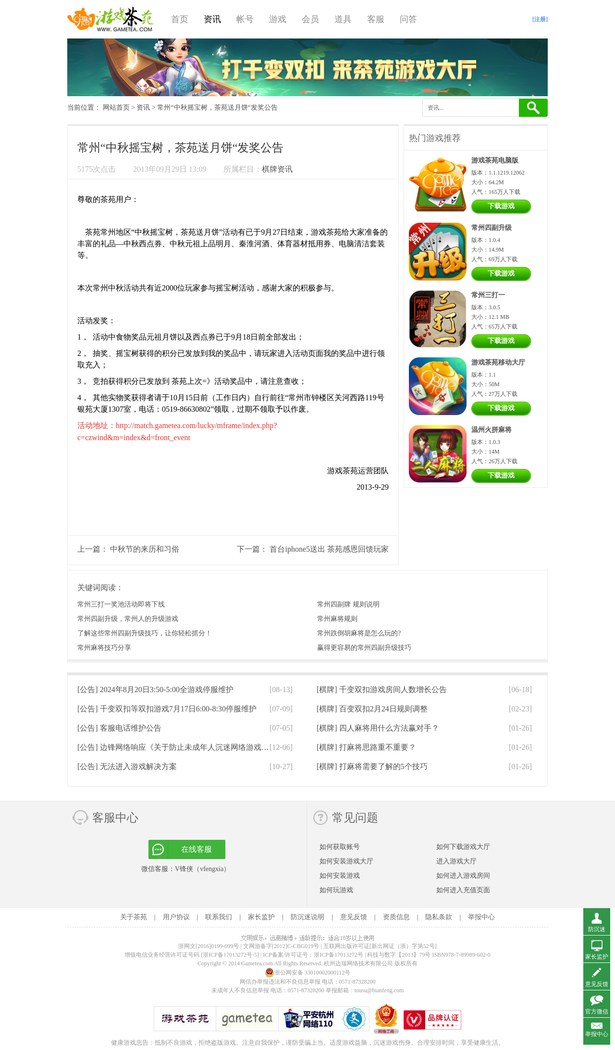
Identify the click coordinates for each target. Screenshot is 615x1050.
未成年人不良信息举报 (241, 990)
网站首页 (116, 107)
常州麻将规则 (337, 618)
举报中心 (481, 917)
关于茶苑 (133, 917)
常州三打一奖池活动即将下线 (121, 604)
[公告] (155, 689)
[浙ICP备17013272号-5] (230, 954)
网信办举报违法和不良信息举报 (280, 981)
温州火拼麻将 (491, 429)
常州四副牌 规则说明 (348, 604)
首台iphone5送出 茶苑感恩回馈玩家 (329, 549)
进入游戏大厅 (456, 861)
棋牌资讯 (277, 169)
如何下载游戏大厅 (463, 846)
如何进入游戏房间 (463, 875)
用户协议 (176, 917)
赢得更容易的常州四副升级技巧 (364, 647)
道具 (343, 19)
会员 (310, 19)
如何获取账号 (340, 846)
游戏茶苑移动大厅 (498, 362)
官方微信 (596, 1011)
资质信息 (396, 917)
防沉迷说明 (307, 917)
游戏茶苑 (110, 19)
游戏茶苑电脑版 (494, 160)
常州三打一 (488, 295)
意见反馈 (353, 917)
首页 (179, 19)
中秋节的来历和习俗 (144, 549)
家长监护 (261, 917)
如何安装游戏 (340, 875)
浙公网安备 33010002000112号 (308, 972)
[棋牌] (382, 689)
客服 (375, 19)
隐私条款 (438, 917)
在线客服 (196, 849)
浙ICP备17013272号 (338, 954)
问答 (408, 19)
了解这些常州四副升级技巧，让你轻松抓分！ (144, 633)
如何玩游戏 (336, 890)
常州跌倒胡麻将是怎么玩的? (359, 633)
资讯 (212, 19)
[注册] (540, 19)
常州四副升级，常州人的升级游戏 (127, 618)
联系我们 (218, 917)
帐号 (245, 19)
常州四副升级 (491, 227)
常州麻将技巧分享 (104, 647)
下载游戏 (501, 206)
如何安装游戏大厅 (346, 861)
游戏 (277, 19)
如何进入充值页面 (463, 890)
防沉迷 (596, 929)
